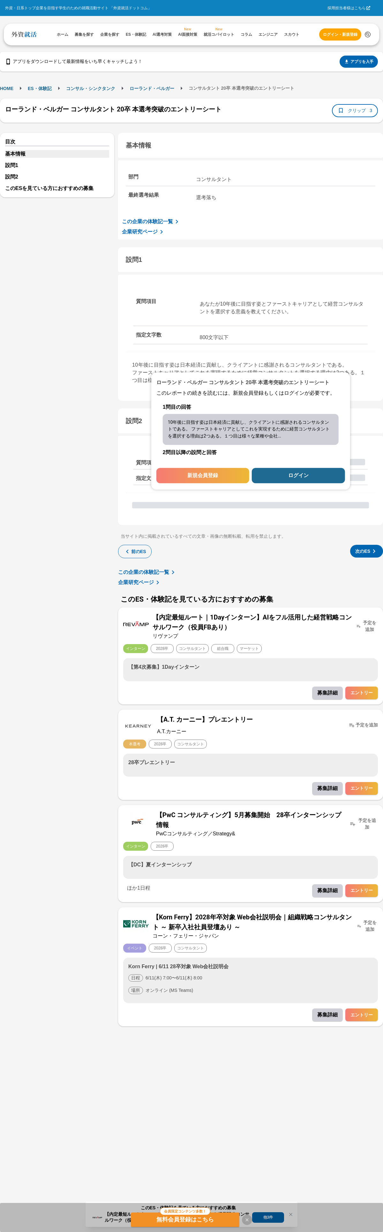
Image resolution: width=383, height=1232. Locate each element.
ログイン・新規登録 (340, 34)
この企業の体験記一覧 (151, 221)
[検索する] (368, 34)
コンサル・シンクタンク (90, 88)
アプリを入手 (358, 61)
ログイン (298, 475)
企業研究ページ (143, 232)
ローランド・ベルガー (152, 88)
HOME (6, 88)
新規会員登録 (202, 475)
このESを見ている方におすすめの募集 (49, 188)
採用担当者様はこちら (346, 8)
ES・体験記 (40, 88)
